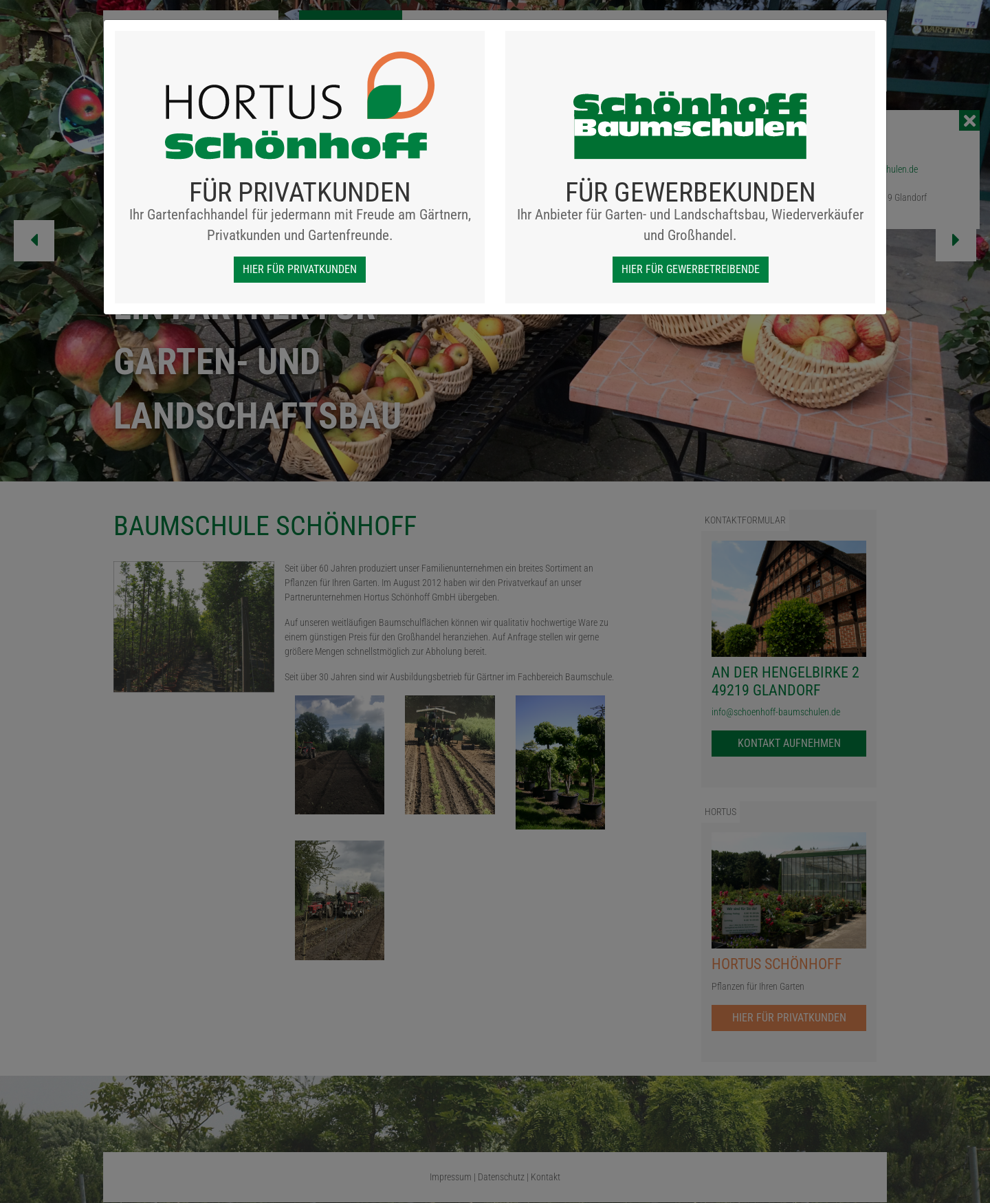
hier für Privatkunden (300, 269)
